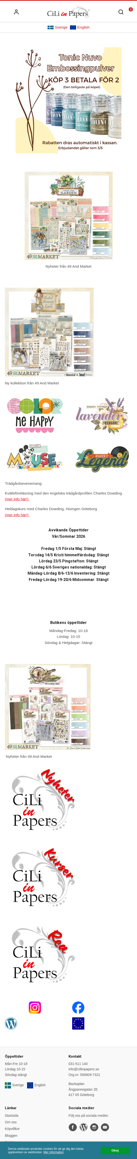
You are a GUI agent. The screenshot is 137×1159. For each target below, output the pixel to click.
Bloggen (11, 1136)
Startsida (11, 1115)
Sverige (58, 27)
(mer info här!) (17, 499)
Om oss (11, 1122)
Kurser (10, 1142)
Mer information (53, 1157)
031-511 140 (78, 1064)
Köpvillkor (12, 1129)
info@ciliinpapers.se (83, 1069)
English (79, 27)
